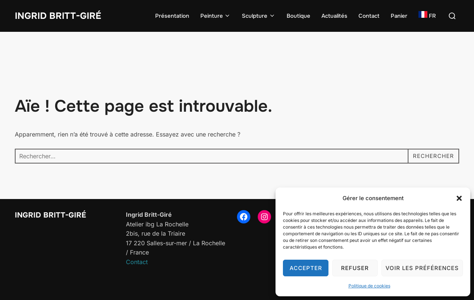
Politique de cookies (369, 286)
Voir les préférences (422, 268)
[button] (459, 198)
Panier (399, 16)
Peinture (215, 16)
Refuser (355, 268)
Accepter (306, 268)
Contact (369, 16)
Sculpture (259, 16)
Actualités (334, 16)
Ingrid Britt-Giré (60, 15)
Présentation (172, 16)
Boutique (298, 16)
